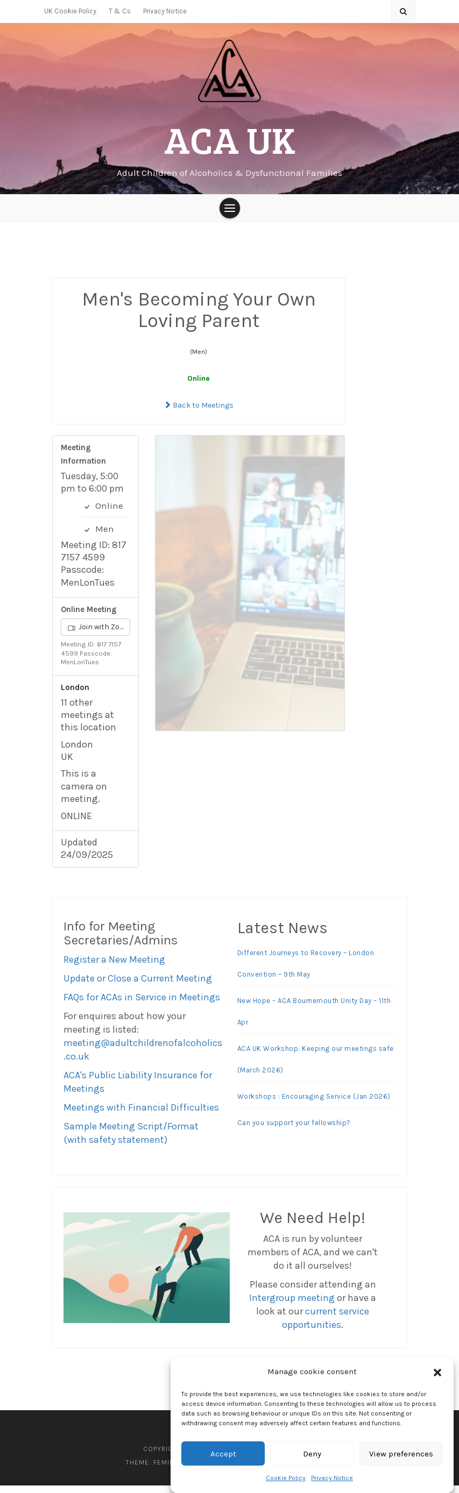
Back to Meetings (199, 412)
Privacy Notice (332, 1478)
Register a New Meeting (114, 966)
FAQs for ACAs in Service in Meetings (141, 1004)
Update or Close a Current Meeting (137, 985)
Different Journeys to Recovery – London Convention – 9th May (306, 971)
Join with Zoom (99, 634)
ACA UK (229, 140)
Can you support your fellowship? (294, 1130)
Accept (223, 1454)
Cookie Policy (286, 1478)
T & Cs (120, 11)
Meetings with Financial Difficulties (141, 1114)
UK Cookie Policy (70, 11)
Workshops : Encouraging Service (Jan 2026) (314, 1104)
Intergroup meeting (292, 1305)
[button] (437, 1372)
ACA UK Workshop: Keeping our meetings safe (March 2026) (315, 1067)
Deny (312, 1454)
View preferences (401, 1454)
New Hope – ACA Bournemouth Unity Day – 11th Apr (314, 1019)
